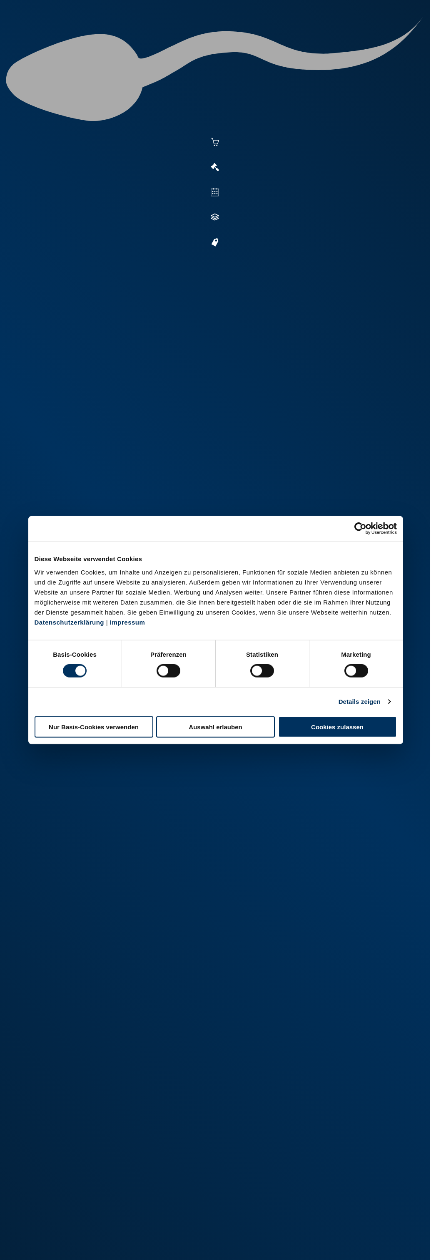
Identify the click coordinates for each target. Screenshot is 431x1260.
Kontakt (134, 1231)
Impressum (127, 621)
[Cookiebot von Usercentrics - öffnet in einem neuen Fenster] (360, 528)
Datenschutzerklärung (70, 621)
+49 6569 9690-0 (262, 1204)
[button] (221, 443)
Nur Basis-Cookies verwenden (94, 726)
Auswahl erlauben (215, 726)
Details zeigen (360, 701)
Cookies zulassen (337, 726)
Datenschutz (96, 1231)
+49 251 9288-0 (59, 1193)
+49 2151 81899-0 (163, 1204)
